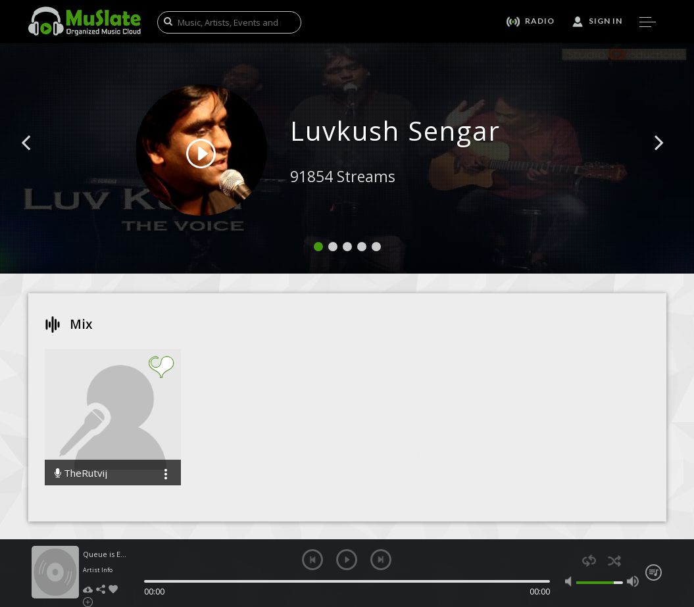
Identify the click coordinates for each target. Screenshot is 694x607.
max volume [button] (633, 581)
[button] (41, 162)
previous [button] (312, 559)
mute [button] (571, 581)
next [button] (380, 559)
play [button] (346, 559)
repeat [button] (589, 560)
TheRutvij (81, 473)
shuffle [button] (615, 560)
